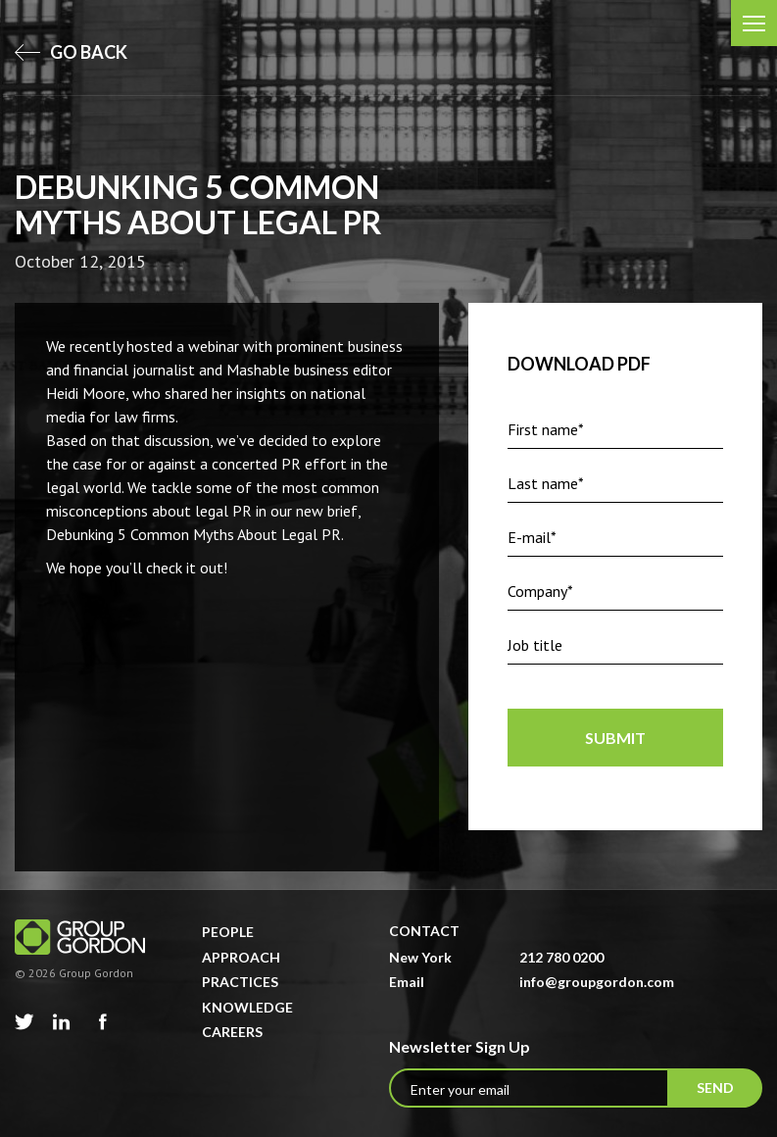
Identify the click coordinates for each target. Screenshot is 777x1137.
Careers (232, 1031)
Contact (424, 930)
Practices (240, 981)
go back (71, 52)
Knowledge (247, 1007)
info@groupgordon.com (596, 981)
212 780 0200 (561, 957)
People (228, 931)
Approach (241, 957)
